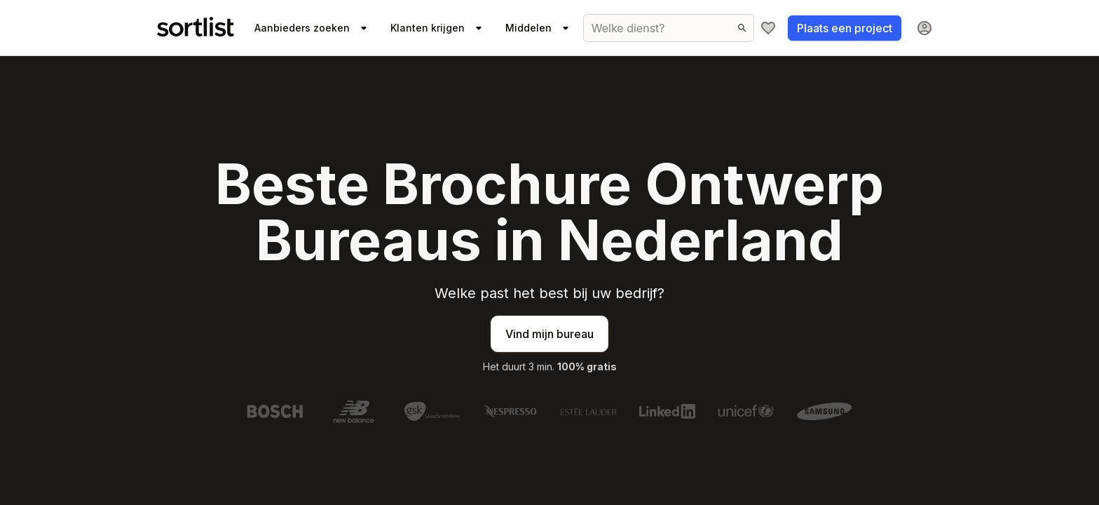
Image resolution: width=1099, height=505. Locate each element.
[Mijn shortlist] (768, 28)
